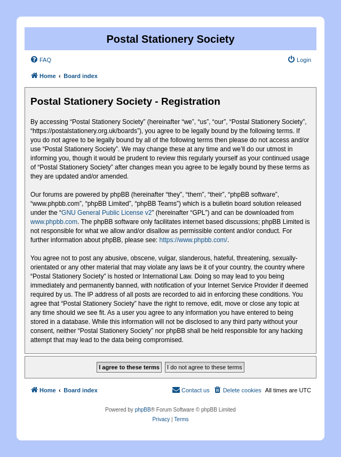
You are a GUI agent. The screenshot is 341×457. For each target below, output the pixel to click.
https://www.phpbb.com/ (193, 240)
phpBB (143, 410)
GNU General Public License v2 (106, 212)
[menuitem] (40, 59)
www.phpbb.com (53, 222)
